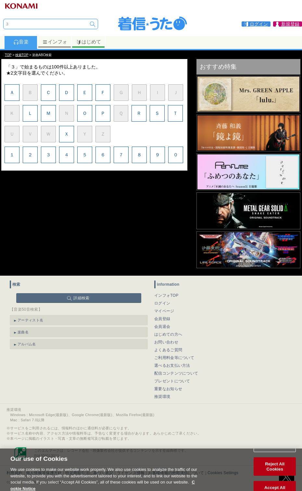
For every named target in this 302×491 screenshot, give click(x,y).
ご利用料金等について (174, 357)
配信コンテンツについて (176, 373)
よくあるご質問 (168, 350)
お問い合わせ (166, 342)
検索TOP (21, 55)
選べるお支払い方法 (172, 365)
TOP (8, 55)
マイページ (164, 311)
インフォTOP (166, 295)
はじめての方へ (168, 334)
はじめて (88, 42)
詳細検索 (81, 298)
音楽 (21, 42)
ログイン (162, 303)
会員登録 (162, 319)
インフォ (54, 42)
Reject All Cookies (274, 471)
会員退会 (162, 326)
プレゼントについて (172, 381)
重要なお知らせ (168, 389)
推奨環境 (162, 396)
